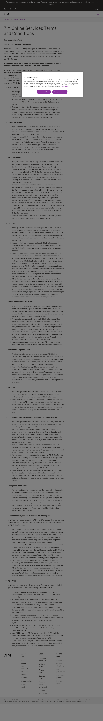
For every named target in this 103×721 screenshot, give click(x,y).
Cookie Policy (64, 86)
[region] (52, 84)
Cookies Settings (44, 91)
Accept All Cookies (59, 91)
